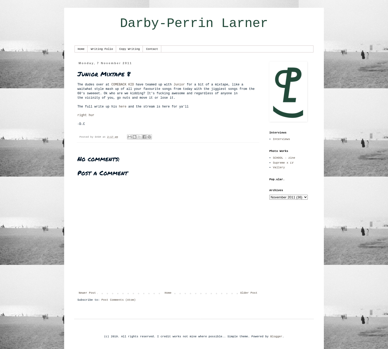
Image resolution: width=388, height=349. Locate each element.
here (122, 107)
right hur (85, 115)
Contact (152, 49)
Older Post (248, 292)
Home (81, 49)
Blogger (276, 336)
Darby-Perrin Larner (194, 23)
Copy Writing (129, 49)
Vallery (279, 167)
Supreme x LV (283, 162)
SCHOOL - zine (284, 157)
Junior (179, 84)
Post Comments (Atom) (118, 299)
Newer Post (87, 292)
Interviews (281, 139)
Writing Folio (102, 49)
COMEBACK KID (122, 84)
